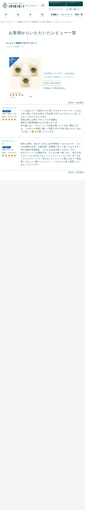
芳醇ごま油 (28, 278)
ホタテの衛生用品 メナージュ (55, 241)
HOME (3, 22)
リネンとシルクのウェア (10, 259)
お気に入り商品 (50, 482)
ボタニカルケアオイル (10, 349)
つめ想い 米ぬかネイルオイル (10, 354)
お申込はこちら (30, 303)
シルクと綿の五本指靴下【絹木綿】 (10, 252)
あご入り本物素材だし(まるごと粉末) (32, 221)
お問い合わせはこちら (22, 473)
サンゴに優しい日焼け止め (10, 361)
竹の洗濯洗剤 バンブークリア (54, 228)
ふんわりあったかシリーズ (10, 246)
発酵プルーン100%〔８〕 (31, 243)
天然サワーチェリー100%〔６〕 (32, 249)
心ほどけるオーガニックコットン (10, 239)
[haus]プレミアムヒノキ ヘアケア (10, 337)
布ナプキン (6, 220)
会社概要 (64, 478)
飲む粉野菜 (28, 282)
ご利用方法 (28, 307)
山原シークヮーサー (32, 268)
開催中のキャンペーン (55, 298)
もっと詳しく (42, 452)
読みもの (49, 302)
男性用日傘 (50, 254)
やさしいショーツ (9, 230)
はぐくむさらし (52, 246)
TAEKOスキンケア (9, 332)
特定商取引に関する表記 (70, 475)
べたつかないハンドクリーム (10, 344)
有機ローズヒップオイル (32, 256)
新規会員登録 (49, 478)
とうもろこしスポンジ (55, 250)
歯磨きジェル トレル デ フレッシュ (11, 323)
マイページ (56, 9)
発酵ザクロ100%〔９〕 (33, 238)
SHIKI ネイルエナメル (10, 366)
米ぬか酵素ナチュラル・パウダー (10, 310)
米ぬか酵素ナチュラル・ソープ (10, 304)
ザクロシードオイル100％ (32, 263)
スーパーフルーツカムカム (32, 273)
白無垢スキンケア (9, 298)
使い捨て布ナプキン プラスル (10, 225)
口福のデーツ (29, 234)
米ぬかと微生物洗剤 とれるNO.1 (55, 221)
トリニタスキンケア (10, 328)
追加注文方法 (29, 311)
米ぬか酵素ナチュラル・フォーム (10, 317)
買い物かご (73, 9)
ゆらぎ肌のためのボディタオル (10, 371)
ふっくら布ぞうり (9, 234)
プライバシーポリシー (70, 471)
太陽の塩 (27, 226)
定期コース (10, 22)
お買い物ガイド (50, 471)
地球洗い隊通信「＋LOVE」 (54, 307)
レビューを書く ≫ (15, 46)
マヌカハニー (29, 230)
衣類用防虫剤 (7, 264)
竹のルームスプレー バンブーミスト (55, 234)
